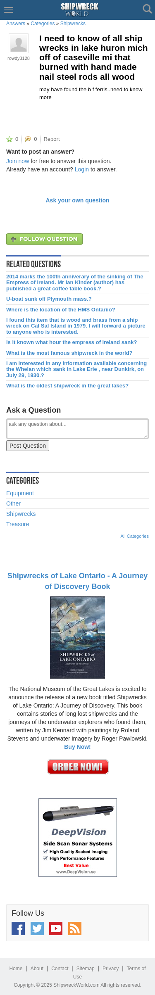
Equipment (20, 493)
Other (13, 503)
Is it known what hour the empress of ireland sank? (71, 342)
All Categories (135, 536)
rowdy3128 (18, 58)
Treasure (17, 524)
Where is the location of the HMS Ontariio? (60, 310)
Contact (59, 968)
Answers (15, 23)
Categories (43, 23)
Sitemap (85, 968)
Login (82, 169)
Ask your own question (77, 200)
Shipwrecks (73, 23)
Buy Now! (77, 746)
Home (15, 968)
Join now (17, 161)
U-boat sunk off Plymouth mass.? (49, 299)
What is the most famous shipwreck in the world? (69, 353)
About (37, 968)
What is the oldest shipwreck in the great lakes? (67, 386)
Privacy (111, 968)
